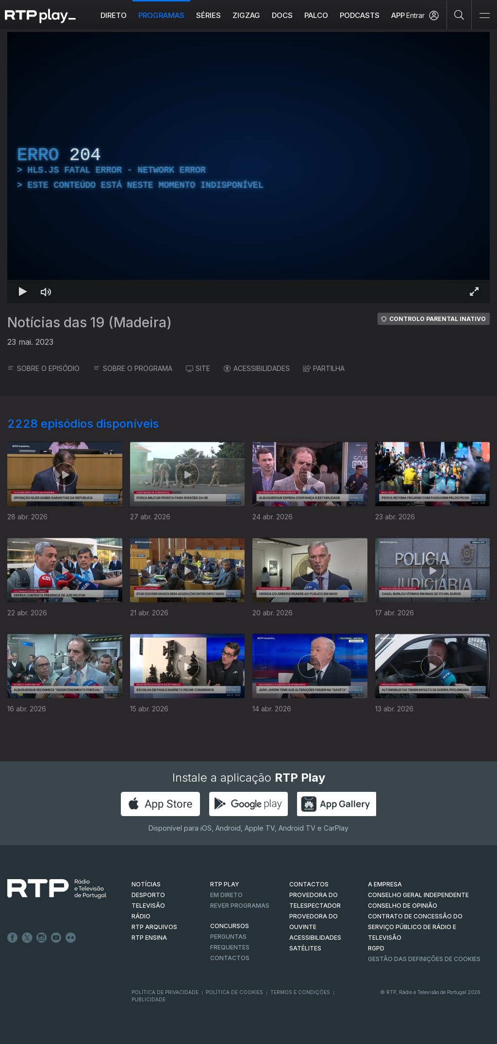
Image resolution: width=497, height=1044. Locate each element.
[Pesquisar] (459, 14)
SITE (198, 368)
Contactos (229, 958)
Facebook (12, 937)
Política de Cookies (234, 992)
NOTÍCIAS (146, 884)
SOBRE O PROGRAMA (132, 368)
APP (398, 15)
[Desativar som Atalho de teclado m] (46, 291)
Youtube (56, 937)
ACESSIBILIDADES (257, 368)
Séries (208, 15)
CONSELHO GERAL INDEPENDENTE (418, 895)
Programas (161, 15)
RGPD (376, 948)
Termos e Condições (300, 992)
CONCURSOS (229, 926)
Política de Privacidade (165, 992)
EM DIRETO (226, 895)
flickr (71, 937)
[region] (248, 167)
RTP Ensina (149, 937)
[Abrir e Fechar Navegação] (484, 16)
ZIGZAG (246, 15)
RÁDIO (141, 916)
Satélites (305, 948)
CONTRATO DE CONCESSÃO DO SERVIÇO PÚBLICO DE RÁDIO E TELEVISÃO (415, 927)
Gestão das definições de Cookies (424, 959)
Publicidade (149, 999)
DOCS (282, 15)
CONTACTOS (309, 884)
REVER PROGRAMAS (239, 905)
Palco (316, 15)
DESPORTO (148, 895)
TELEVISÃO (148, 905)
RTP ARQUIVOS (154, 927)
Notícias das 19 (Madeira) (89, 322)
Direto (113, 15)
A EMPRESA (385, 884)
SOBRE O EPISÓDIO (43, 368)
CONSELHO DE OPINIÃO (402, 905)
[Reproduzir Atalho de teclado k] (22, 291)
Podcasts (360, 15)
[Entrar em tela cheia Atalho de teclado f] (474, 291)
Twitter (27, 937)
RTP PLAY (224, 884)
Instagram (41, 937)
